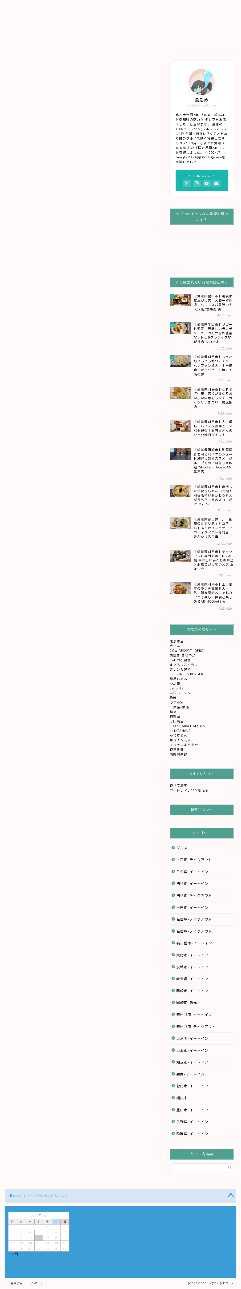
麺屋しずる (178, 679)
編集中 (32, 285)
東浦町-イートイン (192, 1038)
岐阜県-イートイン (192, 978)
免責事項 (16, 1283)
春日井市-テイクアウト (196, 1026)
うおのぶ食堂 (181, 660)
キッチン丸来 (181, 740)
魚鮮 (174, 697)
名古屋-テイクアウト (194, 919)
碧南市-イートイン (192, 1086)
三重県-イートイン (192, 871)
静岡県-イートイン (192, 1133)
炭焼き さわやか (183, 655)
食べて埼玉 (178, 785)
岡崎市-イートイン (192, 990)
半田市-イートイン (192, 907)
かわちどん (179, 735)
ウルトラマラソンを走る (189, 790)
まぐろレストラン (184, 664)
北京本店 (177, 641)
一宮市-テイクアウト (194, 859)
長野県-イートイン (192, 1121)
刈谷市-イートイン (192, 883)
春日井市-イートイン (194, 1014)
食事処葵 (177, 749)
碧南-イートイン (190, 1074)
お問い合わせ (181, 7)
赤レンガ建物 (180, 669)
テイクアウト (117, 7)
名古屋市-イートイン (194, 943)
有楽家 (175, 716)
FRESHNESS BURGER (186, 674)
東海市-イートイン (192, 1050)
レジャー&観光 (149, 7)
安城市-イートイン (192, 967)
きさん (175, 646)
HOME (33, 1283)
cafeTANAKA (181, 730)
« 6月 (13, 1254)
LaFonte (177, 688)
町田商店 (177, 721)
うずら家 (177, 702)
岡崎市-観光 (186, 1002)
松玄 (174, 711)
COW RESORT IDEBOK (188, 650)
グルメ (53, 6)
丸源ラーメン (181, 693)
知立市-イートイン (192, 1062)
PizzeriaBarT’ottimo (188, 726)
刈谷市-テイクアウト (194, 895)
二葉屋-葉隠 (180, 707)
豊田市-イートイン (192, 1110)
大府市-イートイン (192, 955)
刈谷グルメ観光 (85, 7)
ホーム (21, 6)
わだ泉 (175, 683)
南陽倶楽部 (179, 754)
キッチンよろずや (184, 744)
